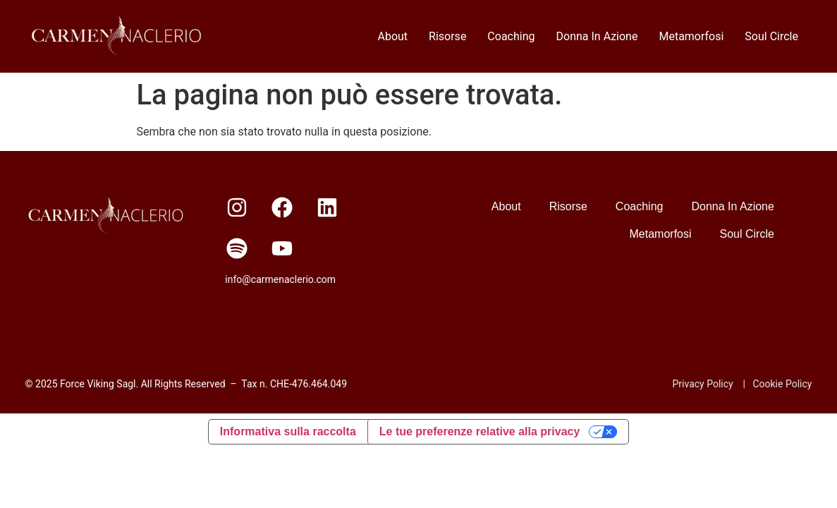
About (392, 36)
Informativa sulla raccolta (288, 431)
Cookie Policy (782, 383)
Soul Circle (771, 36)
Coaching (510, 36)
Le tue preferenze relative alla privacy (479, 431)
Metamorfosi (691, 36)
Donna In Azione (597, 36)
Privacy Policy (703, 383)
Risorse (447, 36)
